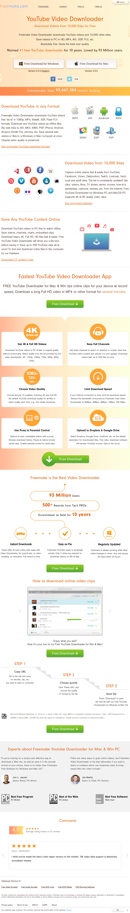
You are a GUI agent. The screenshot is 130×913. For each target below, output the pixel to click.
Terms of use (22, 905)
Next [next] (110, 611)
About (54, 905)
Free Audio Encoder (29, 887)
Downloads (43, 6)
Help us (98, 6)
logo (14, 6)
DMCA (35, 905)
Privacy (69, 910)
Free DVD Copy (47, 887)
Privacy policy (7, 905)
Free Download (65, 304)
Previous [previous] (20, 611)
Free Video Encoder (9, 887)
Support (63, 6)
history (45, 71)
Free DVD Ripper (65, 887)
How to (81, 6)
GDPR (44, 905)
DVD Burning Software (85, 887)
